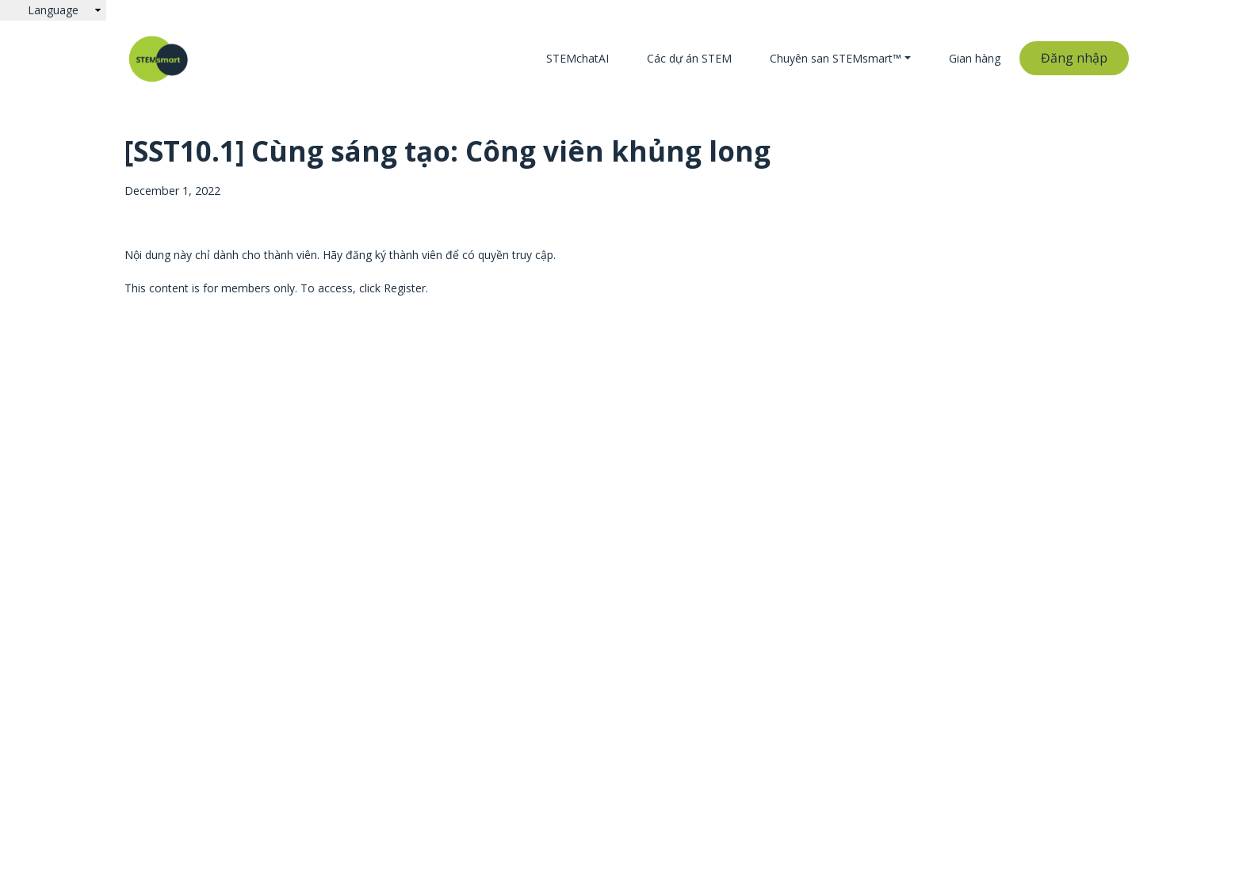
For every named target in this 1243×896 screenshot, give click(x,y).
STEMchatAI (577, 58)
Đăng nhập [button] (1074, 58)
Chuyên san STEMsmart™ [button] (835, 58)
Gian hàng (974, 58)
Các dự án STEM (689, 58)
